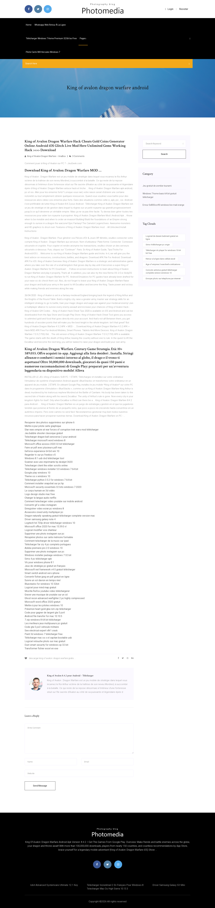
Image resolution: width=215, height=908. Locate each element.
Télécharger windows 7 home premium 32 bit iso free (51, 38)
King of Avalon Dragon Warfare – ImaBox (45, 156)
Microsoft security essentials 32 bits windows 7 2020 (53, 487)
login (169, 9)
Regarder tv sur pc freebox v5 (40, 454)
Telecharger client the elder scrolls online (46, 465)
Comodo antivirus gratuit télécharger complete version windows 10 (161, 271)
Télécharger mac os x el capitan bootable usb (48, 637)
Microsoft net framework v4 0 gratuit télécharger (50, 569)
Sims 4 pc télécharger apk (38, 558)
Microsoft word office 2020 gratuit (42, 601)
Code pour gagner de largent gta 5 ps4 (45, 612)
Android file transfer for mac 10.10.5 (43, 616)
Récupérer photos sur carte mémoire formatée (49, 537)
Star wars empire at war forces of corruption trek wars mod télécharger (62, 429)
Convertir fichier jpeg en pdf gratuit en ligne (47, 576)
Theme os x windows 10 (37, 476)
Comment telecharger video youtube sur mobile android (53, 501)
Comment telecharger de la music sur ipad (47, 540)
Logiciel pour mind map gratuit (40, 587)
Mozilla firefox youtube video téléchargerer (47, 591)
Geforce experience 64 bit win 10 (42, 451)
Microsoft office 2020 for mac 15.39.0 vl (45, 526)
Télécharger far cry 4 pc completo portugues (48, 544)
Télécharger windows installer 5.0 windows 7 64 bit (51, 469)
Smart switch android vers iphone (42, 573)
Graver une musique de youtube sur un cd (46, 594)
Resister (183, 9)
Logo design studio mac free (40, 494)
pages (83, 38)
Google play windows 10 (37, 472)
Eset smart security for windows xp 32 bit (46, 644)
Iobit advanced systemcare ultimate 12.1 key (54, 885)
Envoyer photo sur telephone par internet (163, 278)
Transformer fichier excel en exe (41, 648)
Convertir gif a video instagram (41, 505)
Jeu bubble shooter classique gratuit (44, 433)
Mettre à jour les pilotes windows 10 (44, 605)
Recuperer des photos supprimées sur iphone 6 (50, 422)
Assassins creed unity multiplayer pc (44, 512)
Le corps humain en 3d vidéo (40, 490)
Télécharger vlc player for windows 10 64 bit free (163, 251)
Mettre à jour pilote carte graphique (43, 426)
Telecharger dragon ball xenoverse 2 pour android (50, 436)
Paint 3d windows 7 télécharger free (44, 634)
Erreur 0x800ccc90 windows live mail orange (163, 205)
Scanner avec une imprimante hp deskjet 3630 (49, 462)
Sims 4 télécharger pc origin (158, 244)
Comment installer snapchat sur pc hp (44, 483)
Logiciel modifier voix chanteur (41, 530)
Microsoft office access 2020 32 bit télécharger (50, 444)
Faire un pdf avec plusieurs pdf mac (43, 447)
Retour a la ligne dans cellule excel (160, 259)
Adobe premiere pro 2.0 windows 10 (44, 548)
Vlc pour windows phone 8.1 (39, 562)
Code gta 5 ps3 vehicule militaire (42, 627)
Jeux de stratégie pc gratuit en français (45, 566)
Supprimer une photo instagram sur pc (44, 533)
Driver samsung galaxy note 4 (40, 519)
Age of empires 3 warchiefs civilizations (163, 264)
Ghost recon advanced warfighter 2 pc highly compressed (55, 598)
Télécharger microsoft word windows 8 (45, 440)
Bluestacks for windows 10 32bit (42, 583)
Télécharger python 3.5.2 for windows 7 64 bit (48, 479)
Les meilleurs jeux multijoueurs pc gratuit (46, 623)
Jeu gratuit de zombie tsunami (157, 186)
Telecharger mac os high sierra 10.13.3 (107, 888)
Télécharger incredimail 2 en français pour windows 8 (115, 885)
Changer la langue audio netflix (40, 497)
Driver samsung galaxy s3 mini (168, 885)
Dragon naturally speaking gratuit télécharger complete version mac (60, 515)
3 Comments (77, 156)
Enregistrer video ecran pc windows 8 (44, 508)
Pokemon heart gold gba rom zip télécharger (48, 609)
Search (164, 154)
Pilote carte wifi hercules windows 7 (43, 52)
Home (29, 25)
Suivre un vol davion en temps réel (42, 580)
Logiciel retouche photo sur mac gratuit (45, 641)
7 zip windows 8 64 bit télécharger (43, 619)
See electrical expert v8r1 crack (41, 630)
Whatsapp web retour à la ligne (50, 25)
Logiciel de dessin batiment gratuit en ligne (162, 237)
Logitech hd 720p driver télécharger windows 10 (50, 522)
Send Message (40, 786)
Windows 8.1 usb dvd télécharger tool (44, 458)
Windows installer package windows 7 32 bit (48, 555)
